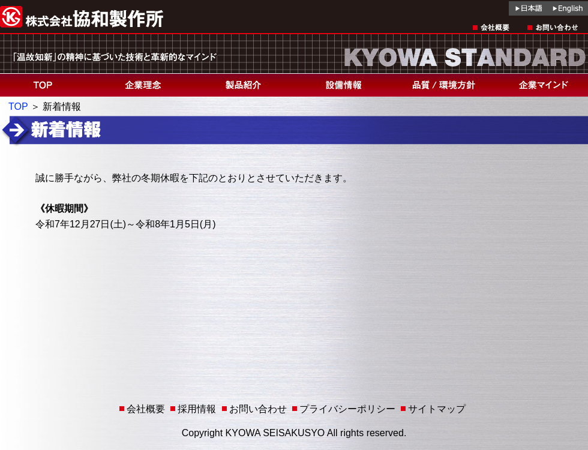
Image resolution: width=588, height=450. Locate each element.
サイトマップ (437, 409)
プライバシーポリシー (347, 409)
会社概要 (146, 409)
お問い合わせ (258, 409)
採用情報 (197, 409)
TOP (18, 106)
